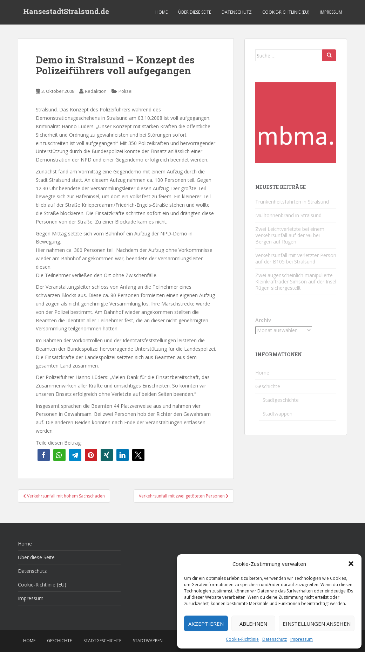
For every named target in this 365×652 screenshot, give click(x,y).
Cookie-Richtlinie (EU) (285, 12)
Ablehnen (253, 623)
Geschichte (267, 386)
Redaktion (96, 91)
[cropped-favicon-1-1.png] (295, 122)
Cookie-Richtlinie (242, 639)
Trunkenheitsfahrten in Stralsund (292, 201)
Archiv (263, 320)
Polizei (126, 91)
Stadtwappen (277, 413)
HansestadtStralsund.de (66, 12)
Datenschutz (274, 639)
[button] (350, 563)
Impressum (301, 639)
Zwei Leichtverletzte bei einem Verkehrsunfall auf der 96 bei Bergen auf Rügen (289, 235)
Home (161, 12)
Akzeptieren (206, 623)
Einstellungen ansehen (317, 623)
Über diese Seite (194, 12)
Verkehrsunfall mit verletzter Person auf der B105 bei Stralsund (295, 258)
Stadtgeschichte (281, 400)
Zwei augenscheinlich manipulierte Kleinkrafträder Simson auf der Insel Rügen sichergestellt (295, 281)
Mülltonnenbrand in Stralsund (288, 215)
